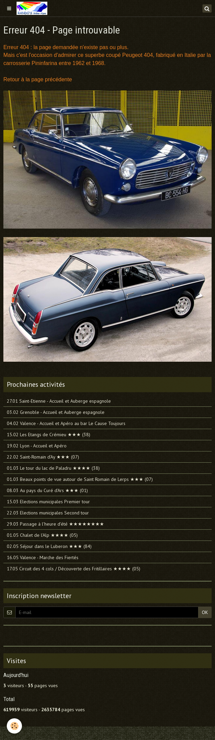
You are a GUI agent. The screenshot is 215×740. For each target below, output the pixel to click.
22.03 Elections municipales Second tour (48, 513)
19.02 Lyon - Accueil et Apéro (37, 446)
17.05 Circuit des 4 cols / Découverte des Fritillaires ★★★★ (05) (73, 569)
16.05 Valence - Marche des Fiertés (42, 557)
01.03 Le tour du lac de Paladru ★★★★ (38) (53, 468)
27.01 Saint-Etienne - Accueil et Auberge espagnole (59, 401)
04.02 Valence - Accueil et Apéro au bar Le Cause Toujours (66, 423)
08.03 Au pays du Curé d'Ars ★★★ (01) (47, 490)
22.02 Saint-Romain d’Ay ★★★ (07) (43, 457)
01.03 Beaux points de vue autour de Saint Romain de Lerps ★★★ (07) (80, 479)
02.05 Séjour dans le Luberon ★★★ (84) (49, 546)
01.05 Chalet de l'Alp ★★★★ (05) (42, 535)
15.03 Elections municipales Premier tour (48, 502)
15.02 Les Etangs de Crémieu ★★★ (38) (48, 434)
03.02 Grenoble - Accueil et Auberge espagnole (55, 412)
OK (205, 612)
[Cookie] (14, 726)
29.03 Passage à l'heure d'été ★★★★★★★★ (55, 524)
